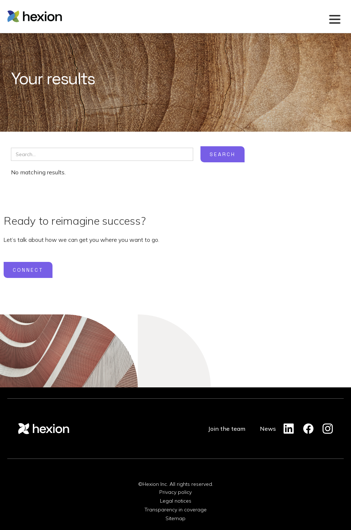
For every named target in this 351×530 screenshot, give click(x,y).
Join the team (226, 428)
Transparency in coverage (175, 509)
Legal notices (175, 501)
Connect (28, 270)
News (268, 428)
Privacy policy (175, 492)
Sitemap (175, 518)
